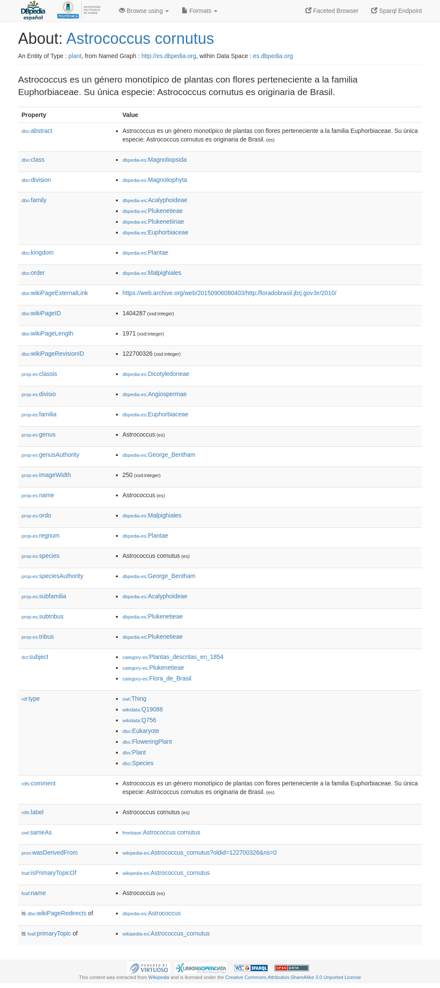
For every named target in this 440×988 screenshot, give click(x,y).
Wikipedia (158, 977)
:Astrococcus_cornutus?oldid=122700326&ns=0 (199, 852)
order (33, 272)
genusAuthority (50, 454)
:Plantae (145, 252)
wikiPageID (41, 313)
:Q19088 (142, 709)
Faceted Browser (332, 10)
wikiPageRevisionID (52, 353)
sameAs (36, 832)
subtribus (42, 616)
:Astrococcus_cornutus (166, 872)
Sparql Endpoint (396, 10)
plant (74, 55)
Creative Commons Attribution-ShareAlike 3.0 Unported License (293, 977)
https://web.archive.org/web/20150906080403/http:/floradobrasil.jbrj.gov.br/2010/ (229, 292)
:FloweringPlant (147, 741)
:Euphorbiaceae (155, 232)
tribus (37, 636)
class (33, 159)
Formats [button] (199, 10)
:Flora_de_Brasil (156, 678)
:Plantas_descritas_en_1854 (172, 656)
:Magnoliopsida (154, 159)
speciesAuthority (52, 575)
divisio (38, 394)
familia (39, 414)
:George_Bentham (159, 454)
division (36, 179)
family (33, 200)
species (40, 555)
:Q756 (139, 720)
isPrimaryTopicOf (48, 872)
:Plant (134, 752)
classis (39, 373)
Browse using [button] (144, 10)
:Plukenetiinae (153, 221)
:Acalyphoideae (154, 200)
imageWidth (46, 474)
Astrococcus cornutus (140, 38)
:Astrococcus (151, 913)
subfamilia (43, 596)
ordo (36, 515)
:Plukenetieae (152, 210)
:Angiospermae (154, 394)
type (30, 698)
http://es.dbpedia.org (168, 55)
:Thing (134, 698)
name (37, 495)
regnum (40, 535)
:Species (137, 763)
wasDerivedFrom (49, 852)
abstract (36, 130)
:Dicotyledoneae (155, 373)
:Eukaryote (140, 730)
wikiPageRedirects (57, 913)
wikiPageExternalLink (54, 292)
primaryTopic (49, 933)
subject (34, 656)
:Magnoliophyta (154, 179)
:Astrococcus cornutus (161, 832)
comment (38, 783)
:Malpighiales (151, 272)
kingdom (37, 252)
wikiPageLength (47, 333)
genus (38, 434)
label (32, 812)
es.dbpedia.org (273, 55)
